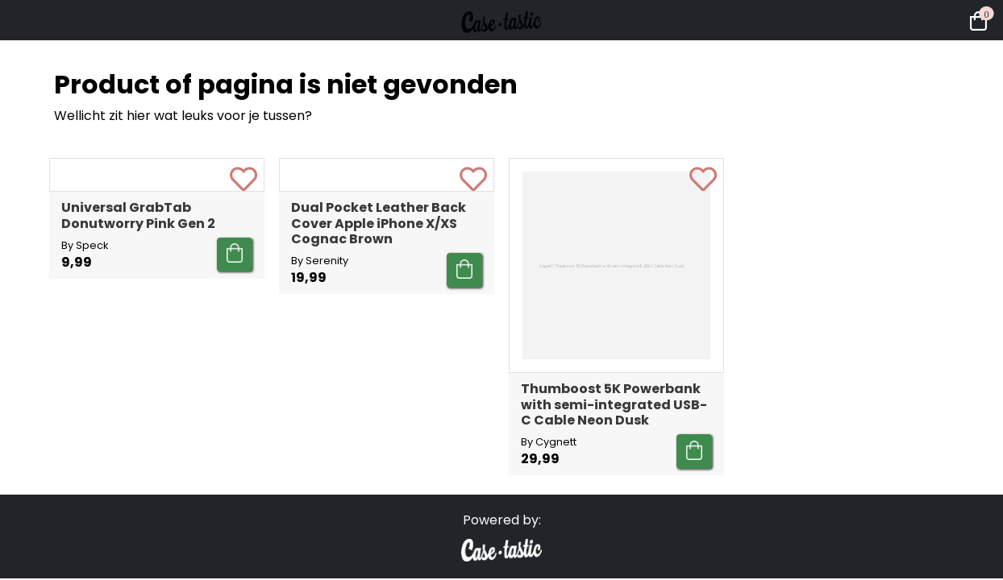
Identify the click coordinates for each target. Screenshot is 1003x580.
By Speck (84, 426)
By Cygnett (548, 442)
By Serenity (319, 442)
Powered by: (502, 520)
